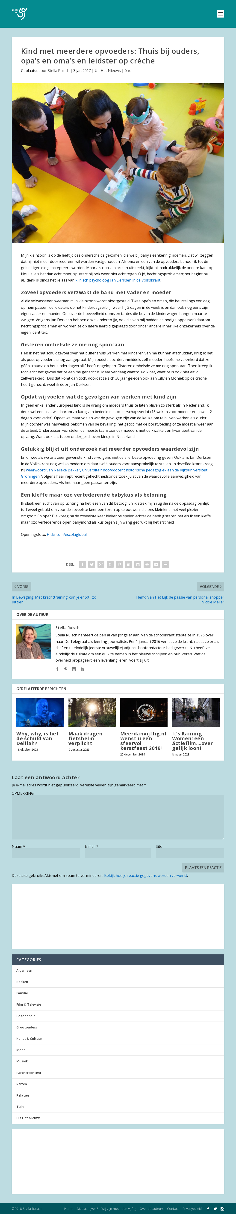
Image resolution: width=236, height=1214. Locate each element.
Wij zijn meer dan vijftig (118, 1208)
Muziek (22, 1061)
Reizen (21, 1084)
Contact (173, 1208)
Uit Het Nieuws (108, 70)
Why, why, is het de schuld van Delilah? (37, 738)
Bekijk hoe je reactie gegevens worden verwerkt (145, 875)
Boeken (22, 982)
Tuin (20, 1106)
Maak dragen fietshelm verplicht (85, 738)
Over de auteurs (152, 1208)
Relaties (22, 1095)
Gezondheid (25, 1016)
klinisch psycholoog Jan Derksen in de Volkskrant (117, 280)
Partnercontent (28, 1072)
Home (68, 1208)
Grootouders (26, 1027)
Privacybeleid (192, 1208)
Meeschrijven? (87, 1208)
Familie (22, 993)
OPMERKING (23, 793)
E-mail (91, 846)
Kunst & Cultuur (29, 1038)
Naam (18, 846)
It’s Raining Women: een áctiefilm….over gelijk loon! (192, 741)
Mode (20, 1050)
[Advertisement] (118, 916)
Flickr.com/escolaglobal (67, 534)
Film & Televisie (28, 1004)
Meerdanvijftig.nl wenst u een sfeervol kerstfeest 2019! (143, 741)
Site (159, 846)
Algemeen (24, 970)
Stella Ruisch (58, 70)
